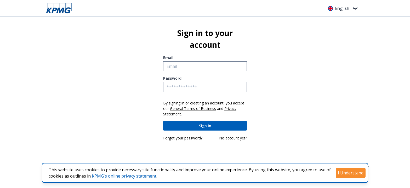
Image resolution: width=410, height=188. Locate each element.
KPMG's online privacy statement (124, 176)
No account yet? (233, 138)
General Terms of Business (193, 108)
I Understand (350, 173)
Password (172, 78)
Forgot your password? (182, 138)
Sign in (205, 125)
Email (168, 57)
